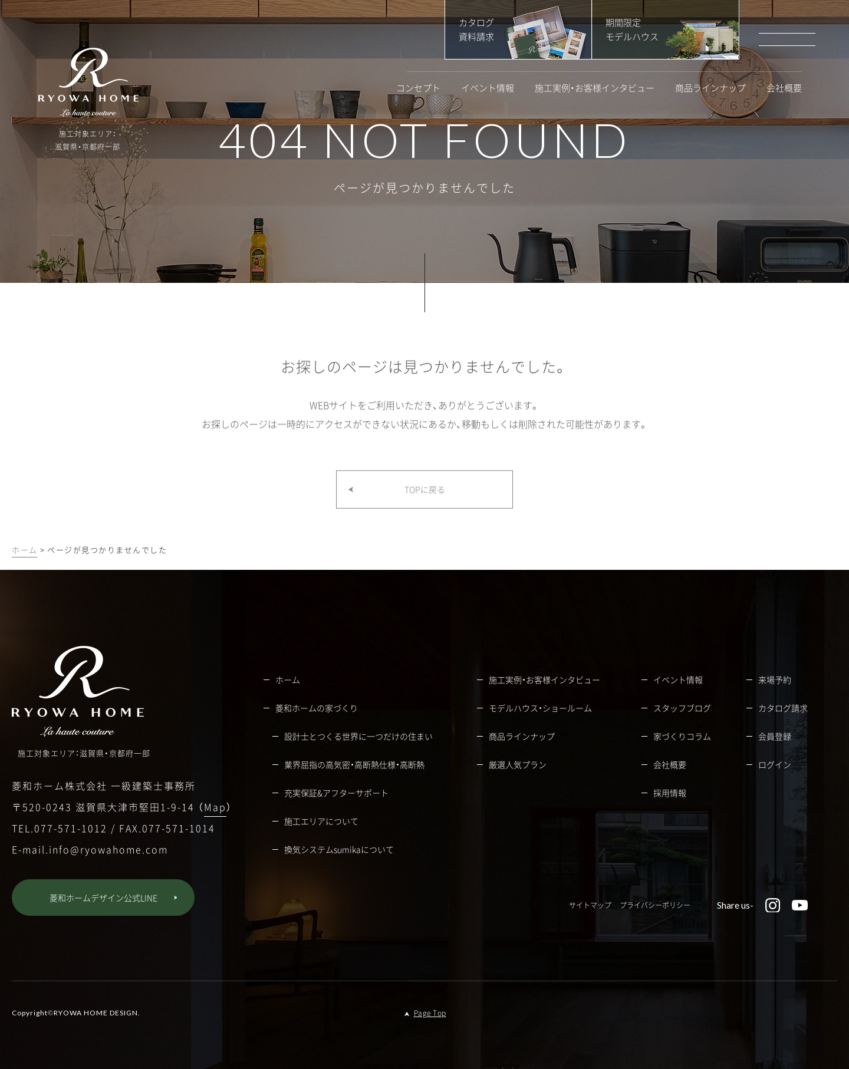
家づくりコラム (682, 736)
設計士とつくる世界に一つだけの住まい (358, 736)
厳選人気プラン (518, 764)
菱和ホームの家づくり (316, 708)
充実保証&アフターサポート (336, 792)
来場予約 (774, 679)
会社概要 (784, 88)
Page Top (430, 1013)
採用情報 (669, 792)
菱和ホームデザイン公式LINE (103, 897)
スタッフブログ (682, 708)
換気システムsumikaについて (339, 849)
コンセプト (418, 88)
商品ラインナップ (710, 88)
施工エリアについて (321, 821)
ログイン (774, 764)
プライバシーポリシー (655, 905)
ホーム (25, 549)
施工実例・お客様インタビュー (594, 88)
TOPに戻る (424, 503)
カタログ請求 (783, 708)
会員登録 (774, 736)
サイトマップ (590, 905)
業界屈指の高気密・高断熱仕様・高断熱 (354, 764)
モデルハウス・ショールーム (540, 708)
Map (215, 807)
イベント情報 (487, 88)
